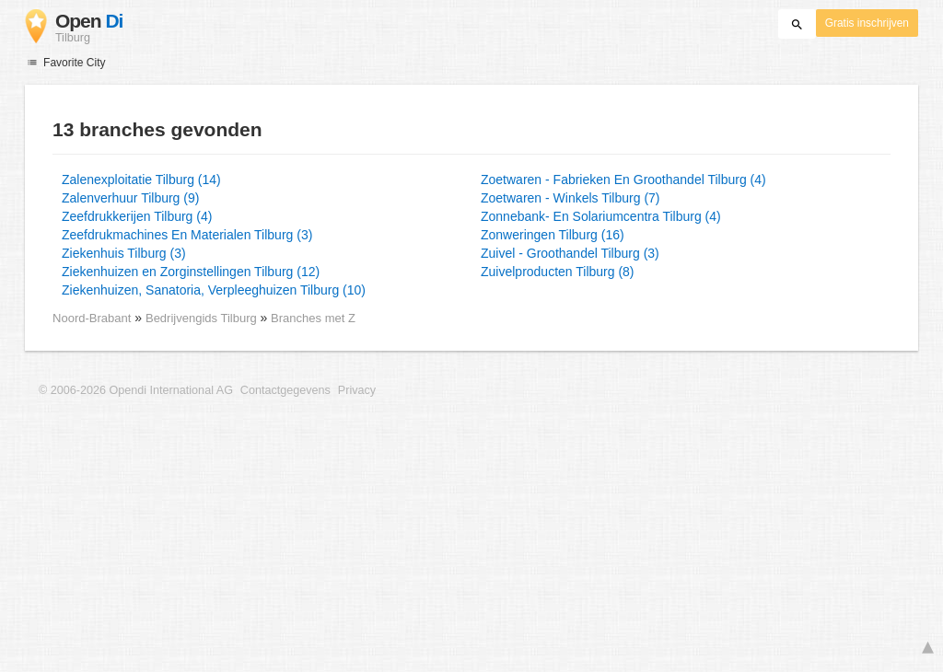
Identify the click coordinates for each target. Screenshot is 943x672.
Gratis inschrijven (867, 23)
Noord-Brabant (91, 318)
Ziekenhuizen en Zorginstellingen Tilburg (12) (191, 271)
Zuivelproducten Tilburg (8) (557, 271)
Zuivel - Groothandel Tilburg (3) (570, 253)
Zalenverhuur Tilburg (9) (130, 198)
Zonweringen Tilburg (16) (552, 234)
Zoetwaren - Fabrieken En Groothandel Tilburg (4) (623, 179)
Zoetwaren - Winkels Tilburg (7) (570, 198)
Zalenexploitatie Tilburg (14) (141, 179)
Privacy (357, 390)
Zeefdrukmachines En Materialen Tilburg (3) (187, 234)
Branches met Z (313, 318)
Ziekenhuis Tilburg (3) (124, 253)
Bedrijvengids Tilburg (203, 318)
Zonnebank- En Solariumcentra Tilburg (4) (601, 216)
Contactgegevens (285, 390)
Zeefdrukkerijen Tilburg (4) (137, 216)
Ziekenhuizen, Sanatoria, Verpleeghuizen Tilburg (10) (214, 290)
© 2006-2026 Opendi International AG (136, 390)
